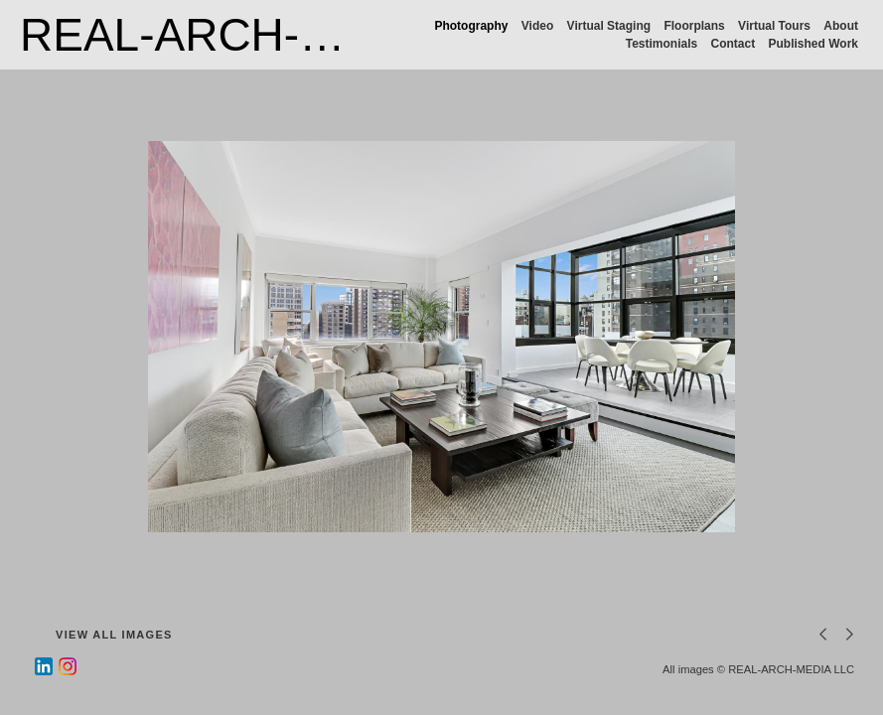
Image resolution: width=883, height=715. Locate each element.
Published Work (813, 44)
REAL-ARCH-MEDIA (232, 35)
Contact (733, 44)
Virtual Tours (774, 26)
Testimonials (661, 44)
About (840, 26)
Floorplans (693, 26)
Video (537, 26)
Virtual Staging (609, 26)
